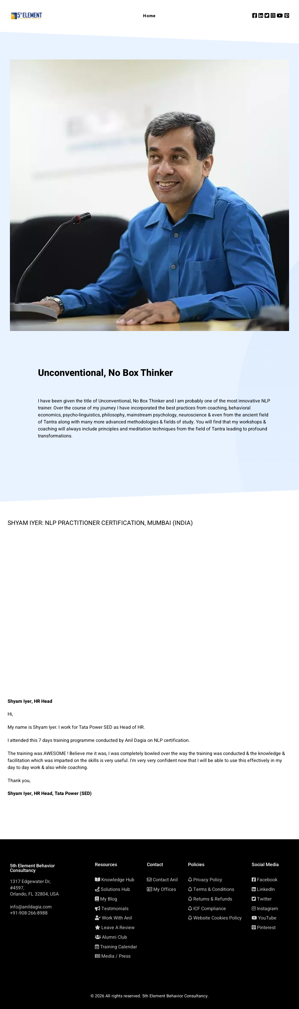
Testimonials (114, 908)
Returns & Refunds (212, 899)
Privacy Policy (207, 879)
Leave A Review (118, 927)
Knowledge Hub (117, 879)
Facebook (267, 879)
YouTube (267, 918)
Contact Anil (165, 879)
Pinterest (266, 927)
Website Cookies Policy (217, 918)
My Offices (164, 889)
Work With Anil (117, 918)
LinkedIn (266, 889)
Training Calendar (118, 946)
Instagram (267, 908)
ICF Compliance (209, 908)
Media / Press (116, 956)
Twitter (264, 899)
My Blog (108, 899)
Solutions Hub (115, 889)
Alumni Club (114, 937)
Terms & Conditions (213, 889)
